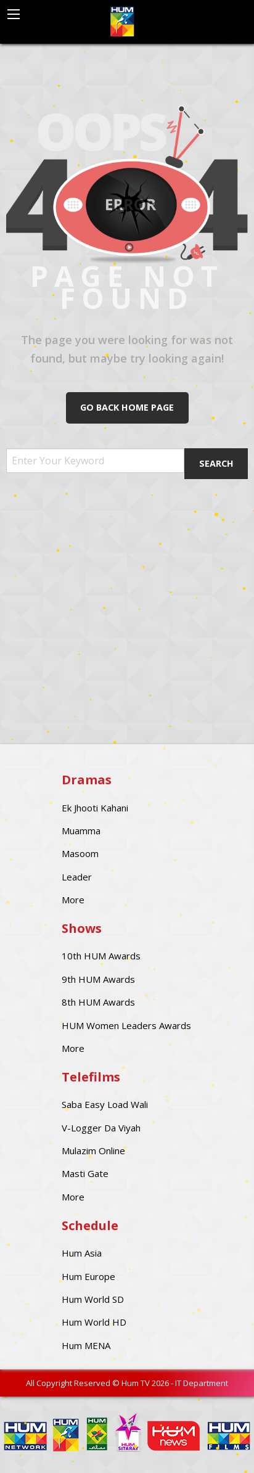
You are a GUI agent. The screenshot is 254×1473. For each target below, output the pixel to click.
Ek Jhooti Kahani (95, 808)
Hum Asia (82, 1253)
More (73, 899)
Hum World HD (94, 1322)
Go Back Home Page (127, 407)
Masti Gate (85, 1173)
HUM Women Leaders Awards (126, 1025)
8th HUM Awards (98, 1002)
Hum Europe (88, 1276)
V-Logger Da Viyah (101, 1128)
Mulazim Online (93, 1150)
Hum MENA (86, 1345)
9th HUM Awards (98, 979)
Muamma (81, 830)
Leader (77, 877)
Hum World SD (93, 1299)
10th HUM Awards (101, 956)
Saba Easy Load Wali (105, 1104)
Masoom (80, 853)
